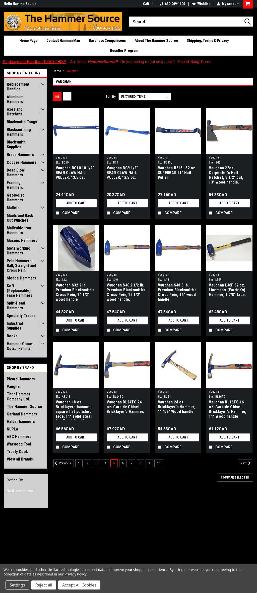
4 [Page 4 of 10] (105, 463)
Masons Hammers (22, 240)
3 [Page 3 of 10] (96, 463)
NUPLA (12, 429)
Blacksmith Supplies (16, 144)
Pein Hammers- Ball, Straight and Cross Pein (21, 265)
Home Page (29, 40)
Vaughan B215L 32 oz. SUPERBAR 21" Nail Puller (177, 173)
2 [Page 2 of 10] (88, 463)
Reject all (43, 585)
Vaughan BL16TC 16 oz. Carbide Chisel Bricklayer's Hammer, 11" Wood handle (227, 409)
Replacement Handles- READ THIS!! (34, 61)
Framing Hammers (15, 185)
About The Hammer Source (156, 40)
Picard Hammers (21, 379)
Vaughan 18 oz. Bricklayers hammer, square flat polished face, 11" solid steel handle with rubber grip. (74, 410)
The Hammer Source (24, 406)
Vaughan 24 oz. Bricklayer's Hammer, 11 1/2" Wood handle (176, 407)
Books (12, 336)
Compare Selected (235, 477)
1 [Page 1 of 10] (79, 463)
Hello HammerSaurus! (20, 4)
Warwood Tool (19, 444)
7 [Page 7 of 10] (132, 463)
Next (246, 463)
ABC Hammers (19, 436)
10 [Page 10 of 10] (159, 463)
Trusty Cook (17, 451)
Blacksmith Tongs (22, 121)
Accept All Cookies (79, 585)
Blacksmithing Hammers (19, 132)
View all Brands (20, 459)
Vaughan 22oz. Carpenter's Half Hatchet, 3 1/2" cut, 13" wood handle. (226, 175)
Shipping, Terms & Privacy (208, 40)
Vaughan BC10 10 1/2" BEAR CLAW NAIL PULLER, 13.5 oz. (75, 173)
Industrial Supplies (15, 326)
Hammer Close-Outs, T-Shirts (20, 346)
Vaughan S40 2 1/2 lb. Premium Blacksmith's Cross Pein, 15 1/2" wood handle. (126, 292)
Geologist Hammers (15, 197)
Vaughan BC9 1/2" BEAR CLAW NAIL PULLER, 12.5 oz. (122, 173)
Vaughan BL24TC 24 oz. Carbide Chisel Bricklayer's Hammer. (125, 407)
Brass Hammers (20, 154)
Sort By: (110, 96)
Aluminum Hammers (15, 99)
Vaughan (14, 386)
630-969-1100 (172, 4)
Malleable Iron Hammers (19, 230)
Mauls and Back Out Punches (20, 218)
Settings (17, 585)
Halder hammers (21, 421)
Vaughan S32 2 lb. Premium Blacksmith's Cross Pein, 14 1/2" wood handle (75, 292)
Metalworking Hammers (18, 250)
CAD (148, 4)
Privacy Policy (75, 574)
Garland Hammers (22, 414)
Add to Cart (76, 203)
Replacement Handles (18, 86)
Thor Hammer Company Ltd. (18, 396)
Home (57, 71)
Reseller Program (124, 50)
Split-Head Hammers (16, 305)
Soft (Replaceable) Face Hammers (19, 290)
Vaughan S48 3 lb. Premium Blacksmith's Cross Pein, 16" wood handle (177, 292)
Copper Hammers (22, 162)
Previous (62, 463)
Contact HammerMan (63, 40)
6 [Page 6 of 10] (123, 463)
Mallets (13, 207)
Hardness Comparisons (107, 40)
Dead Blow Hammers (16, 172)
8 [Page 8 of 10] (140, 463)
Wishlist (201, 4)
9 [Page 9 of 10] (149, 463)
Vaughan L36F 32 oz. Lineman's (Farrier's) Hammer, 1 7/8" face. (227, 290)
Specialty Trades (21, 315)
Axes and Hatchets (15, 111)
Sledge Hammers (21, 278)
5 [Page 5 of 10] (114, 463)
